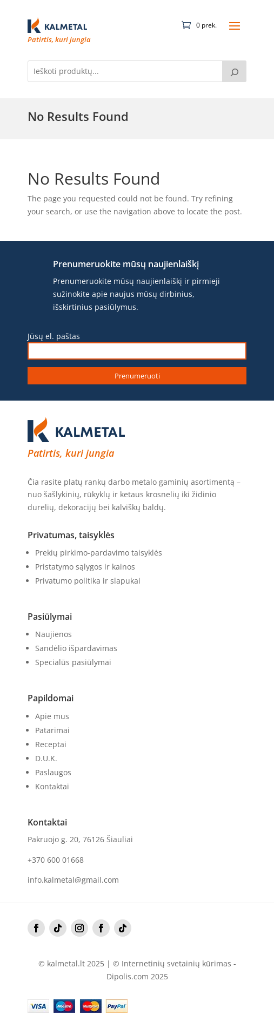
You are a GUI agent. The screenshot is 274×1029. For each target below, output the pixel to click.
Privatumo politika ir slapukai (88, 581)
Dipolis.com (127, 976)
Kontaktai (52, 786)
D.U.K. (46, 758)
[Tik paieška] (234, 71)
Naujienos (53, 634)
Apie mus (52, 716)
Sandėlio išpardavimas (76, 648)
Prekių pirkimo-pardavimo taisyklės (98, 552)
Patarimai (52, 730)
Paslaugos (53, 772)
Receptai (50, 744)
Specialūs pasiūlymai (73, 662)
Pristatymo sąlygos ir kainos (85, 566)
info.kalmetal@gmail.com (73, 880)
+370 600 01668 (56, 860)
